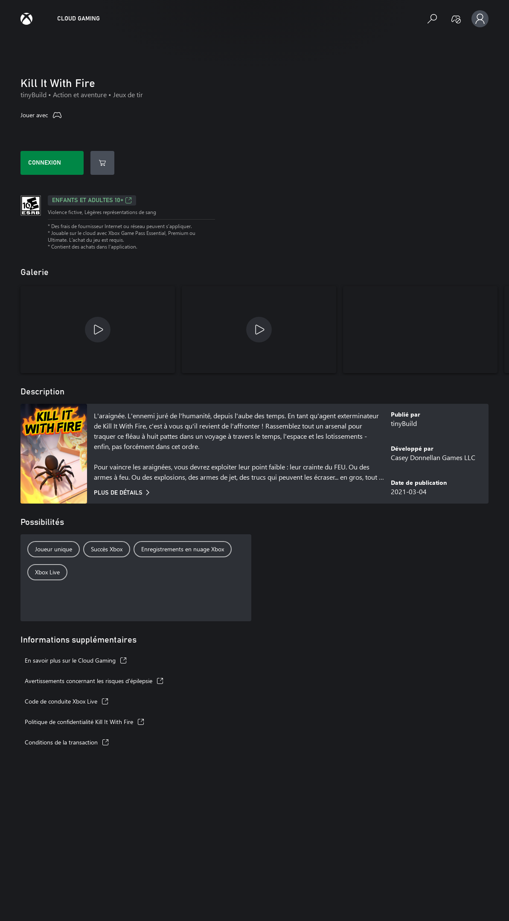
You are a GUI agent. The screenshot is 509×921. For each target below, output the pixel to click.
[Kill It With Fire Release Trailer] (259, 329)
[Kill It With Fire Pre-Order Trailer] (97, 329)
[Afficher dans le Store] (102, 163)
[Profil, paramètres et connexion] (480, 18)
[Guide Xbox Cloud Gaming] (26, 18)
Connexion (44, 163)
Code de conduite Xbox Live (66, 701)
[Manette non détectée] (456, 18)
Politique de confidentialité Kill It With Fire (84, 722)
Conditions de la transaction (67, 742)
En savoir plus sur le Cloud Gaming (76, 660)
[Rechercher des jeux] (432, 18)
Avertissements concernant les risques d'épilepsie (94, 681)
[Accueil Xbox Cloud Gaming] (78, 18)
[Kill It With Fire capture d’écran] (420, 329)
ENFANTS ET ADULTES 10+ (92, 200)
